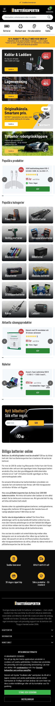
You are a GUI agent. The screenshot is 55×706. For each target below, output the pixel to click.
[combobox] (27, 17)
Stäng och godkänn (27, 692)
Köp (37, 189)
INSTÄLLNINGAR (27, 699)
